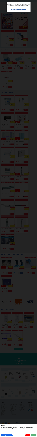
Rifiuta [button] (28, 435)
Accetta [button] (33, 435)
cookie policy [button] (9, 429)
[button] (36, 425)
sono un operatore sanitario (18, 9)
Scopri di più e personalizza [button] (6, 435)
